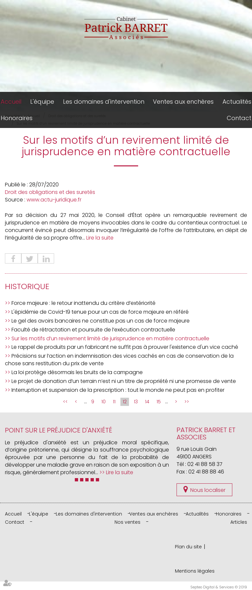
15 (159, 401)
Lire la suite (100, 238)
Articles (238, 522)
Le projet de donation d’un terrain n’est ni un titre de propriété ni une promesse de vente (123, 381)
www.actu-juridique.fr (54, 199)
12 (125, 401)
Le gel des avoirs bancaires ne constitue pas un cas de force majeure (100, 321)
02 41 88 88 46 (206, 471)
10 (103, 401)
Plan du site (188, 546)
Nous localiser (207, 490)
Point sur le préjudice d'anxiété (58, 430)
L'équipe (42, 101)
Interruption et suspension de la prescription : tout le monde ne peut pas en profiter (117, 390)
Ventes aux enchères (183, 101)
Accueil (11, 101)
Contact (239, 118)
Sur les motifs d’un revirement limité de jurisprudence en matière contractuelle (110, 338)
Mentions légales (195, 571)
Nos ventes (127, 522)
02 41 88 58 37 (204, 464)
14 (147, 401)
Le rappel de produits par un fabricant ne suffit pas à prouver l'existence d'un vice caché (124, 347)
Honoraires (16, 118)
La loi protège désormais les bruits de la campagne (77, 372)
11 (114, 401)
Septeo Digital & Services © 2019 (218, 587)
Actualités (236, 101)
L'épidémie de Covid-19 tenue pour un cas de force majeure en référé (100, 312)
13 (136, 401)
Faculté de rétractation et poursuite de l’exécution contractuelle (93, 329)
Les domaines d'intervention (103, 101)
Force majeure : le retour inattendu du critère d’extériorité (83, 303)
